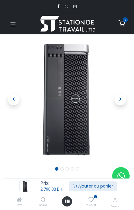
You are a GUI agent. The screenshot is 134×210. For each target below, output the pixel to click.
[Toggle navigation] (13, 23)
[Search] (43, 200)
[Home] (19, 200)
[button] (13, 99)
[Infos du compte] (115, 200)
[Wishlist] (91, 199)
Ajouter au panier (93, 186)
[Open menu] (67, 201)
